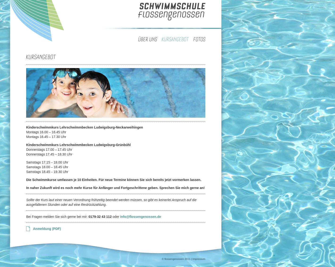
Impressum (199, 259)
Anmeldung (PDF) (47, 229)
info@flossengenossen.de (140, 217)
